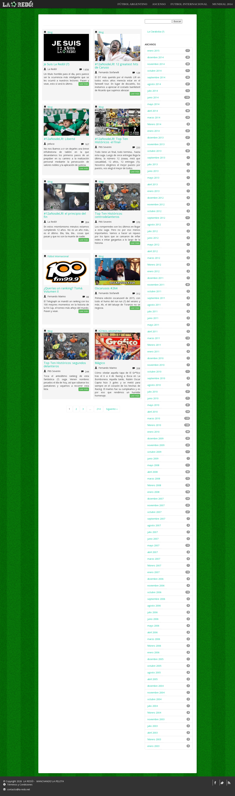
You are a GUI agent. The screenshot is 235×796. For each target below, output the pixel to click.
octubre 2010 (154, 371)
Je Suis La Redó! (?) (56, 64)
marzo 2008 (153, 478)
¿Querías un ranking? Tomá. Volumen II (63, 289)
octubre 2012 (154, 211)
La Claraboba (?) (155, 31)
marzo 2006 (153, 639)
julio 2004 (152, 705)
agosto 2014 (154, 84)
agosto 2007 (154, 525)
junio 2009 (152, 458)
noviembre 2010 (155, 364)
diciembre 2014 (155, 57)
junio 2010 (152, 398)
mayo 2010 (153, 405)
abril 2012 (152, 251)
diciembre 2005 (155, 659)
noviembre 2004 (155, 692)
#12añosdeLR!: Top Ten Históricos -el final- (111, 140)
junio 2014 (152, 97)
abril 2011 (152, 331)
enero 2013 (153, 191)
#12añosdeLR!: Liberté (59, 139)
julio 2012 (152, 231)
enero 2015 (153, 50)
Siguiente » (112, 408)
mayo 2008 (153, 465)
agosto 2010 (154, 385)
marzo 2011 (153, 338)
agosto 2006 (154, 605)
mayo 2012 (153, 244)
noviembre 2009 (155, 445)
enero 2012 (153, 271)
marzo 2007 (153, 558)
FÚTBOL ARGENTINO (132, 4)
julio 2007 (152, 532)
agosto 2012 (154, 224)
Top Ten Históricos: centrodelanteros (109, 215)
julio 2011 (152, 311)
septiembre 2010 (156, 378)
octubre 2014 (154, 70)
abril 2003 (152, 732)
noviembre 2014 (155, 64)
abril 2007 (152, 552)
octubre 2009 (154, 451)
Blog (49, 32)
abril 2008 (152, 471)
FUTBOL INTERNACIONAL (189, 4)
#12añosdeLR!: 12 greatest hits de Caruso (116, 65)
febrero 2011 (154, 344)
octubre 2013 (154, 150)
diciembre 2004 (155, 685)
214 (99, 408)
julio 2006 (152, 612)
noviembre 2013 (155, 144)
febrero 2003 (154, 739)
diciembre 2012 (155, 197)
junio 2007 (152, 538)
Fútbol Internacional (58, 256)
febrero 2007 (154, 565)
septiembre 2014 (156, 77)
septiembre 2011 (156, 298)
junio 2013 (152, 171)
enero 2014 (153, 130)
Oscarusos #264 (106, 288)
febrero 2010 (154, 425)
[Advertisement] (169, 764)
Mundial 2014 (222, 4)
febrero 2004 (154, 712)
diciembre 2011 (155, 278)
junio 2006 (152, 619)
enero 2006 (153, 652)
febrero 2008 (154, 485)
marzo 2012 (153, 257)
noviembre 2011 (155, 284)
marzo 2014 (153, 117)
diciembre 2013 (155, 137)
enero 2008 (153, 491)
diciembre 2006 (155, 578)
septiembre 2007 (156, 518)
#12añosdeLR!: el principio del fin (65, 215)
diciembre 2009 (155, 438)
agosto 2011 (154, 304)
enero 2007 (153, 572)
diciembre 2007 (155, 498)
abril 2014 (152, 110)
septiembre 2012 (156, 217)
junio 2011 (152, 318)
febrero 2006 (154, 645)
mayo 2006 (153, 625)
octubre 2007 (154, 512)
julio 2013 (152, 164)
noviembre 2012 (155, 204)
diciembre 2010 (155, 358)
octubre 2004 (154, 699)
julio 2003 (152, 726)
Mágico (100, 363)
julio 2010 (152, 391)
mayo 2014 (153, 104)
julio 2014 (152, 90)
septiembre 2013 (156, 157)
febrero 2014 (154, 124)
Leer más (83, 84)
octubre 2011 (154, 291)
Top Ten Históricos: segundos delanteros (65, 364)
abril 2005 (152, 679)
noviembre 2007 (155, 505)
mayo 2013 (153, 177)
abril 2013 (152, 184)
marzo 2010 (153, 418)
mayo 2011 (153, 324)
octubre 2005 (154, 665)
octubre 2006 (154, 592)
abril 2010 (152, 411)
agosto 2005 (154, 672)
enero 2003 (153, 746)
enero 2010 (153, 431)
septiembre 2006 (156, 598)
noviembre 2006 (155, 585)
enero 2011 (153, 351)
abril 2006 (152, 632)
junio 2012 (152, 237)
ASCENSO (159, 4)
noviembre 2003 (155, 719)
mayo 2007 (153, 545)
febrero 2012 (154, 264)
